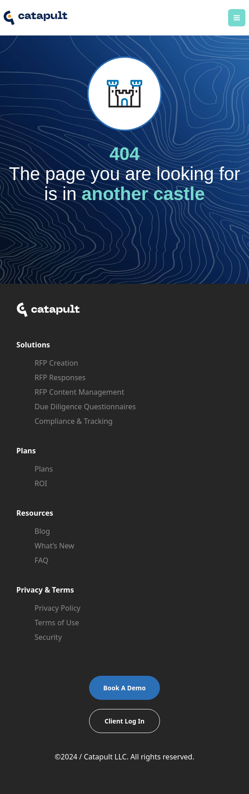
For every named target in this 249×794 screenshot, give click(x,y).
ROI (41, 483)
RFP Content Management (79, 392)
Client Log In (124, 721)
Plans (44, 469)
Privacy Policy (57, 608)
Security (48, 637)
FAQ (41, 560)
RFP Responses (60, 377)
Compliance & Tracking (74, 421)
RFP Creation (56, 363)
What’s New (54, 546)
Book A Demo (124, 687)
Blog (42, 531)
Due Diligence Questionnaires (85, 407)
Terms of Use (57, 623)
